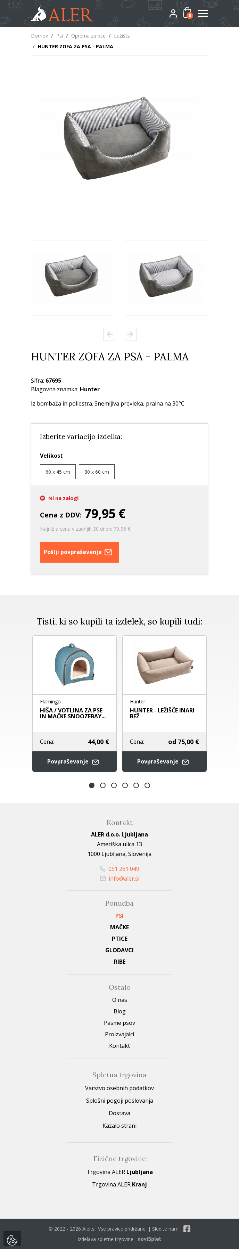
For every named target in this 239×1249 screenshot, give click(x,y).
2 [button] (103, 785)
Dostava (119, 1113)
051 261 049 (119, 869)
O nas (119, 1000)
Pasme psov (119, 1023)
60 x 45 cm (58, 471)
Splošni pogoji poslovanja (119, 1100)
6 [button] (147, 785)
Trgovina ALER (119, 1172)
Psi (59, 35)
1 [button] (91, 785)
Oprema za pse (88, 35)
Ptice (119, 938)
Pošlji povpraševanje (79, 552)
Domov (39, 35)
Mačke (119, 927)
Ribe (119, 961)
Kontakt (119, 1046)
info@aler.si (119, 878)
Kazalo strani (119, 1125)
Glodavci (119, 950)
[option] (72, 278)
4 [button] (125, 785)
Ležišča (122, 35)
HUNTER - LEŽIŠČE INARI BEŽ (162, 713)
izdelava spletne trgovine (105, 1239)
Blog (120, 1011)
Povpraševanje (74, 761)
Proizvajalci (119, 1034)
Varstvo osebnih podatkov (119, 1088)
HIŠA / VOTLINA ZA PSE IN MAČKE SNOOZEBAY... (73, 713)
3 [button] (114, 785)
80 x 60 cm (96, 471)
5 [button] (136, 785)
